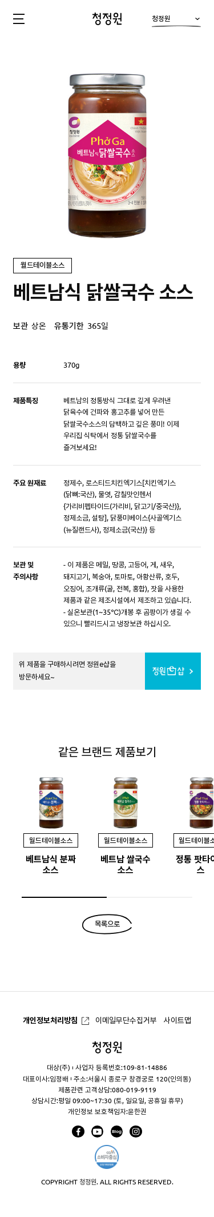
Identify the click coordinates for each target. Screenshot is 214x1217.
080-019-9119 (134, 1089)
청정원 (176, 21)
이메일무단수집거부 (126, 1020)
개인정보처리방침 (50, 1020)
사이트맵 (177, 1020)
